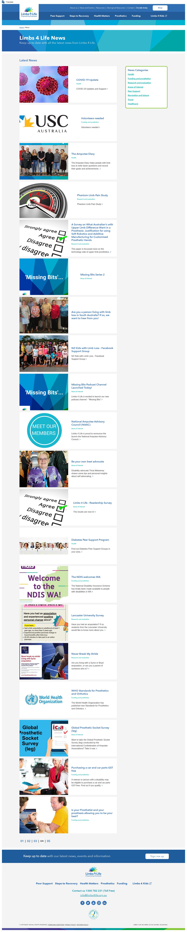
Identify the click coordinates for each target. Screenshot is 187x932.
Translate (9, 2)
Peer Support (57, 16)
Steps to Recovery (79, 16)
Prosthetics (121, 16)
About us (73, 8)
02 (28, 841)
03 (35, 841)
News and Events (87, 8)
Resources (100, 8)
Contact (130, 8)
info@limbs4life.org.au (93, 895)
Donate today (142, 8)
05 (48, 841)
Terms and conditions (56, 925)
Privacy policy (70, 925)
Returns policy (82, 925)
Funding (136, 16)
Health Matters (102, 16)
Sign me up (157, 856)
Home (21, 27)
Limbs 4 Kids (157, 16)
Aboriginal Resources (116, 8)
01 (22, 841)
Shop (160, 8)
